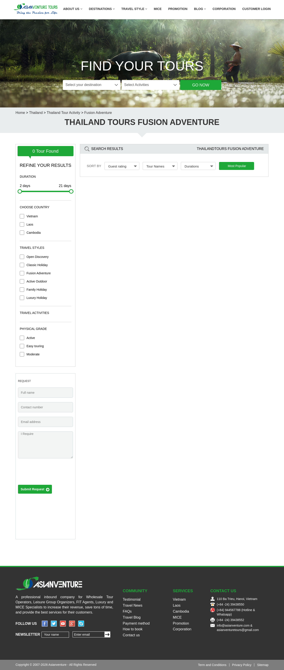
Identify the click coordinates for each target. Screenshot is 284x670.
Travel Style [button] (134, 9)
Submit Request (35, 489)
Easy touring (35, 346)
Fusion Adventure (38, 273)
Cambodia (33, 232)
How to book (132, 629)
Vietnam (32, 216)
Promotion (177, 9)
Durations (199, 166)
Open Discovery (37, 257)
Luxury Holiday (36, 298)
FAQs (127, 611)
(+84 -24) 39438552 (230, 620)
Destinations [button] (102, 9)
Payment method (136, 623)
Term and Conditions (212, 665)
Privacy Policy (241, 665)
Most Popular (237, 166)
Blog (200, 9)
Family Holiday (36, 289)
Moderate (32, 354)
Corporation (224, 9)
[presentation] (51, 472)
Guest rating (122, 166)
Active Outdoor (36, 281)
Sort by (94, 166)
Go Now (200, 85)
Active (30, 338)
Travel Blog (131, 617)
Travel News (132, 605)
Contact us (131, 635)
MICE (158, 9)
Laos (29, 224)
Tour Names (160, 166)
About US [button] (72, 9)
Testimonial (131, 599)
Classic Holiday (37, 265)
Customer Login (256, 9)
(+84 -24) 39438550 (230, 604)
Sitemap (262, 665)
